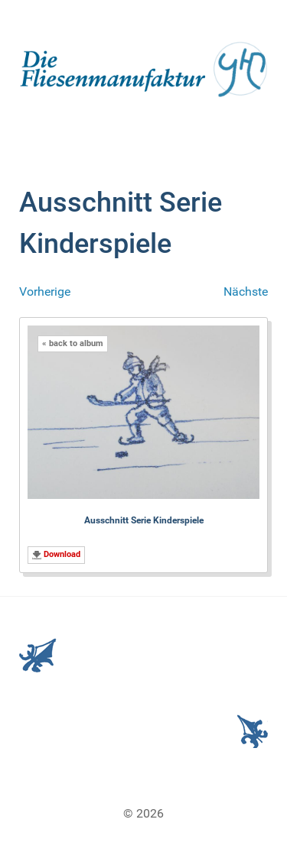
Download (62, 554)
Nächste (245, 291)
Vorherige (44, 291)
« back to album (72, 343)
